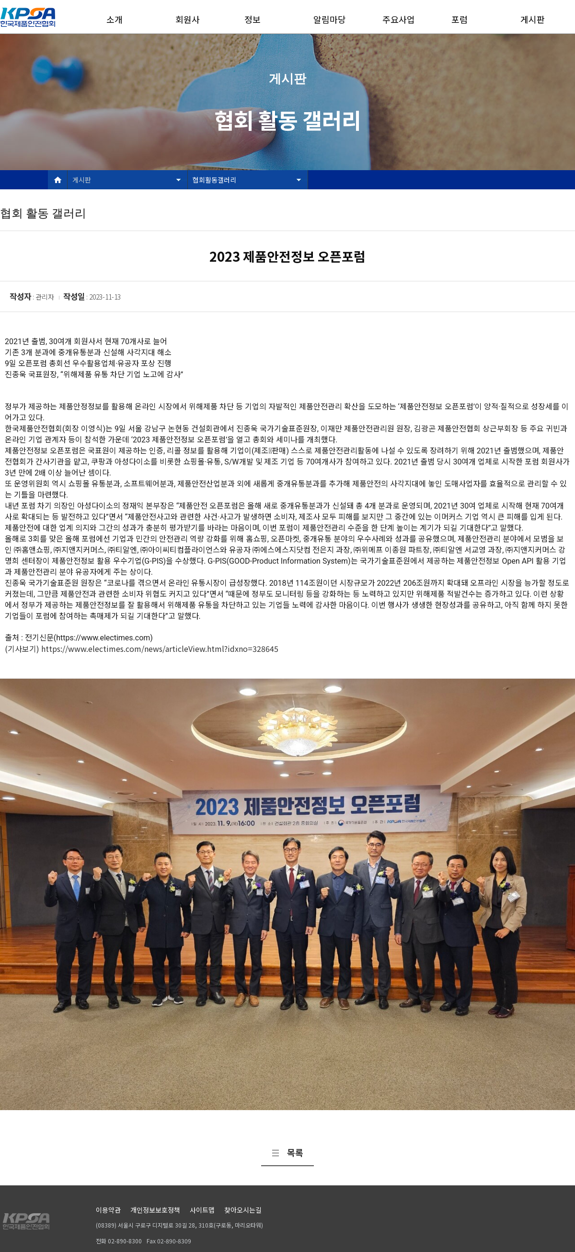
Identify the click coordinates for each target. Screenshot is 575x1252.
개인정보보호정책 (155, 1210)
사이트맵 (202, 1210)
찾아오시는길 (243, 1210)
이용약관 (108, 1210)
